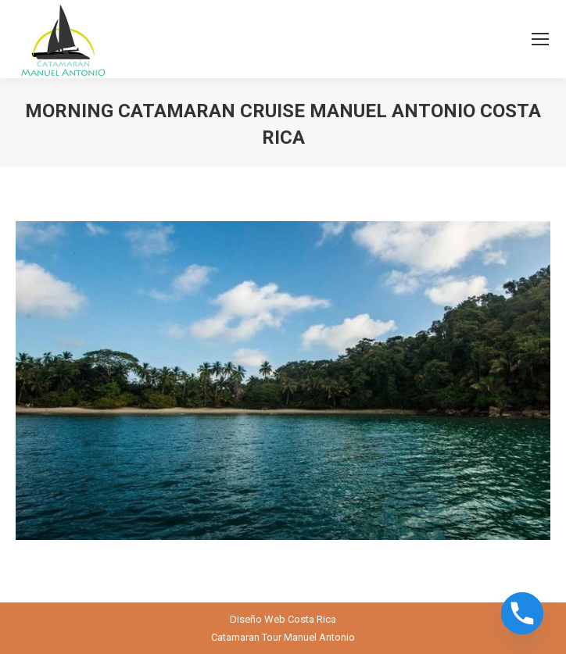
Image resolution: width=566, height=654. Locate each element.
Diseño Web (257, 619)
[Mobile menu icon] (540, 39)
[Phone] (522, 613)
